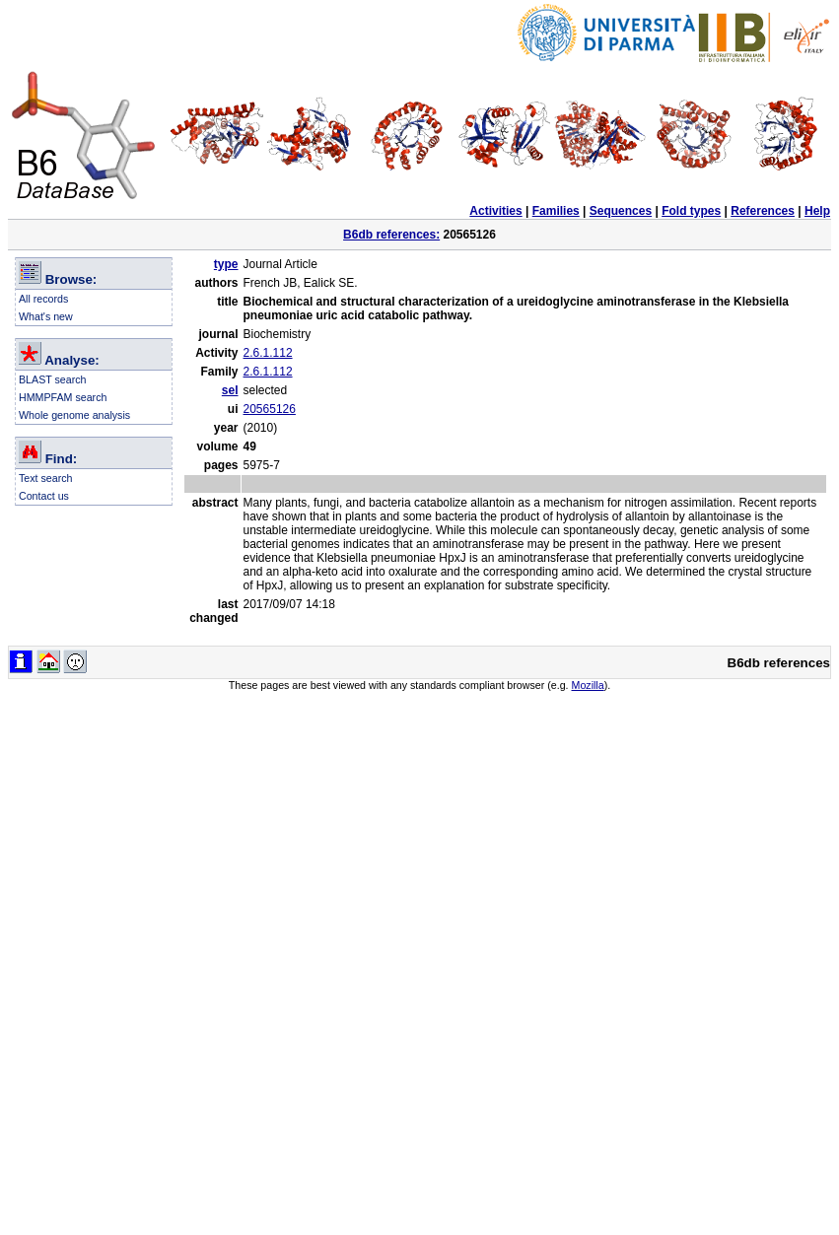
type (226, 264)
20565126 (270, 409)
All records (43, 299)
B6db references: (391, 234)
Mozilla (588, 685)
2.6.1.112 (268, 353)
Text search (46, 478)
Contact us (44, 496)
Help (817, 211)
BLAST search (53, 379)
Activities (495, 211)
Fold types (691, 211)
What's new (46, 316)
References (763, 211)
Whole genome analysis (74, 415)
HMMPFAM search (62, 397)
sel (230, 390)
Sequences (621, 211)
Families (556, 211)
